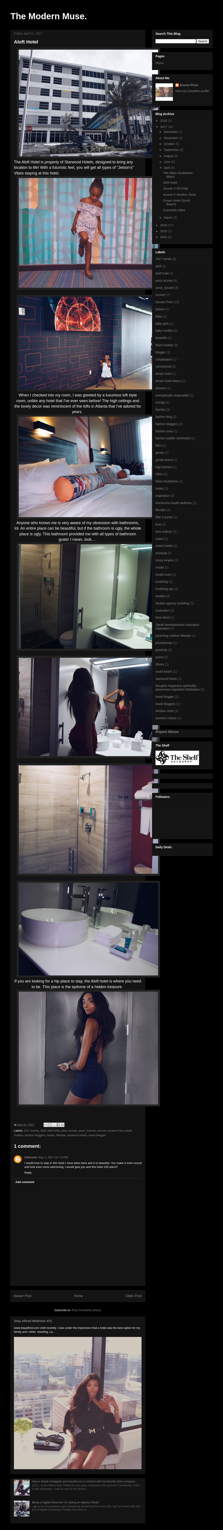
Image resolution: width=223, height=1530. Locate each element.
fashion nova (164, 431)
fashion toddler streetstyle (172, 438)
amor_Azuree (87, 1130)
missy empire (164, 560)
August (169, 156)
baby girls (162, 323)
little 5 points (163, 517)
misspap (161, 553)
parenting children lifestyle (173, 635)
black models (164, 345)
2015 (164, 231)
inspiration (162, 495)
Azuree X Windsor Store (179, 194)
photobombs (163, 643)
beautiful (161, 338)
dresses (160, 388)
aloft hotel (53, 1130)
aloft (43, 1130)
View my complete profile (192, 91)
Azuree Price (115, 1130)
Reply (28, 1172)
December (171, 132)
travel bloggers (165, 704)
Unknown (30, 1157)
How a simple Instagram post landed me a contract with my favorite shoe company (83, 1481)
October (170, 144)
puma (159, 657)
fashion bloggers (35, 1135)
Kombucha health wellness (173, 503)
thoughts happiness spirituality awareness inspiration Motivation (177, 687)
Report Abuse (167, 732)
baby (158, 316)
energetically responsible (172, 395)
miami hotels (164, 546)
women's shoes (165, 718)
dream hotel (163, 373)
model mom (163, 574)
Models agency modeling (172, 603)
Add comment (24, 1182)
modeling (161, 581)
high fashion (163, 467)
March (168, 217)
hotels (51, 1135)
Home (78, 1296)
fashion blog (163, 417)
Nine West (162, 617)
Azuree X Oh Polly (175, 188)
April (167, 167)
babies (159, 309)
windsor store (164, 711)
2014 (164, 237)
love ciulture (163, 531)
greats (159, 452)
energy (160, 402)
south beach (163, 671)
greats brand (164, 460)
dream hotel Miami (168, 381)
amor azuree (69, 1130)
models (160, 596)
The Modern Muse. (48, 16)
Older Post (133, 1296)
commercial (163, 366)
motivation (162, 610)
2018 (164, 120)
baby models (164, 330)
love (158, 524)
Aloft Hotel (170, 182)
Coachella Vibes (174, 210)
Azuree (101, 1130)
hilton (159, 474)
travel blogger (97, 1135)
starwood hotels (77, 1135)
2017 (164, 127)
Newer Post (23, 1296)
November (171, 138)
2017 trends (31, 1130)
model (159, 567)
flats (158, 445)
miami (159, 539)
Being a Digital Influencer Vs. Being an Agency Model (65, 1502)
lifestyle (61, 1135)
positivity (161, 650)
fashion (160, 409)
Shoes (159, 664)
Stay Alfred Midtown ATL (33, 1321)
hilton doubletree (166, 481)
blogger (160, 352)
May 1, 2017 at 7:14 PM (53, 1157)
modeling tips (164, 589)
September (171, 150)
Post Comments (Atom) (86, 1310)
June (167, 162)
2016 (164, 225)
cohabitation (163, 359)
